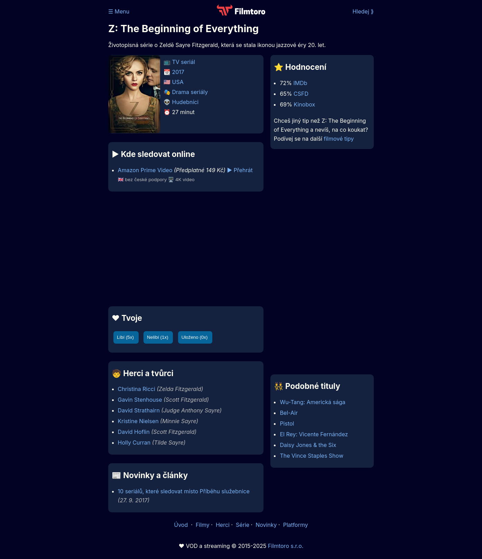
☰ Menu (118, 11)
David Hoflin (134, 431)
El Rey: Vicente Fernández (314, 434)
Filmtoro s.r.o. (286, 545)
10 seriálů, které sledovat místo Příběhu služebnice (184, 491)
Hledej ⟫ (363, 11)
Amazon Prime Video (145, 170)
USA (178, 81)
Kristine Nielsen (138, 421)
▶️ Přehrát (239, 170)
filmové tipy (339, 138)
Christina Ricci (136, 388)
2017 (178, 71)
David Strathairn (139, 410)
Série (242, 524)
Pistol (287, 423)
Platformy (295, 524)
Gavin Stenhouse (140, 399)
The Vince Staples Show (311, 455)
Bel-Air (289, 412)
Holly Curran (134, 442)
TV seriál (183, 61)
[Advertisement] (58, 106)
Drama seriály (190, 91)
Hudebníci (185, 102)
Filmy (203, 524)
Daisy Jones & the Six (308, 444)
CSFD (301, 93)
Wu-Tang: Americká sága (312, 402)
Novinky (266, 524)
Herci (223, 524)
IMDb (300, 83)
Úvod (181, 524)
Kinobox (304, 104)
